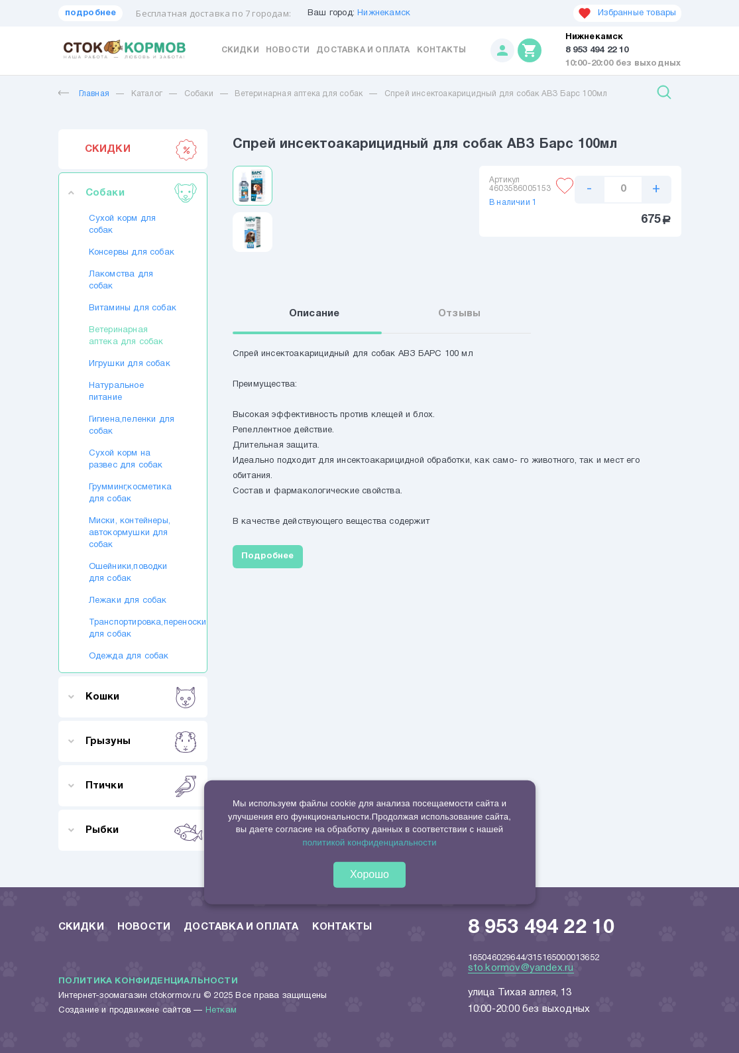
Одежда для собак (129, 656)
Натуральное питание (116, 392)
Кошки (141, 697)
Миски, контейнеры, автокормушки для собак (130, 533)
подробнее (91, 13)
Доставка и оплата (363, 50)
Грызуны (141, 741)
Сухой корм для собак (122, 225)
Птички (141, 785)
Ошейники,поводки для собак (128, 573)
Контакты (442, 50)
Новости (288, 50)
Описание (314, 313)
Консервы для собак (132, 253)
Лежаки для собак (128, 601)
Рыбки (141, 830)
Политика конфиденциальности (148, 981)
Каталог (146, 93)
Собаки (198, 93)
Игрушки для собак (129, 364)
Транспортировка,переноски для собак (133, 629)
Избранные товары (627, 13)
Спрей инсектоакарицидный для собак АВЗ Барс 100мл (496, 93)
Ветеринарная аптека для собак (299, 93)
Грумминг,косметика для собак (130, 493)
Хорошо (369, 874)
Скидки (240, 50)
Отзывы (459, 313)
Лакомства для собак (121, 280)
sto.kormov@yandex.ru (521, 968)
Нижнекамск (383, 13)
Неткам (221, 1011)
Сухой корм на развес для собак (126, 459)
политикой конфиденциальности (369, 842)
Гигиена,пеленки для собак (132, 426)
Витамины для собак (133, 308)
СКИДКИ (141, 149)
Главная (83, 93)
